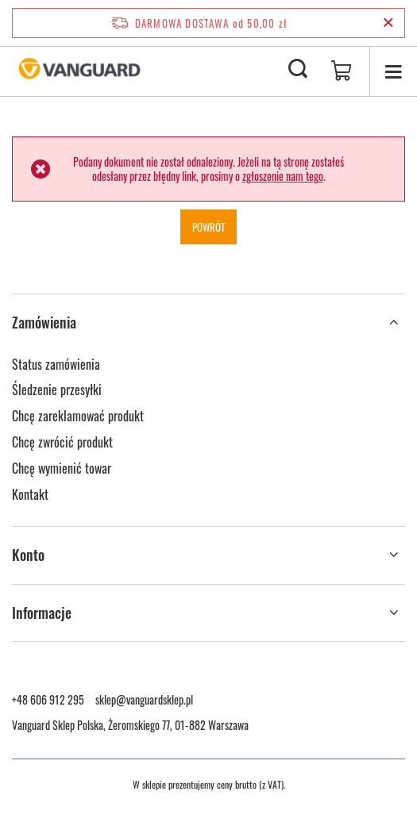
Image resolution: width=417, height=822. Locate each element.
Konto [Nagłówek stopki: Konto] (28, 555)
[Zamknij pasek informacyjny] (388, 23)
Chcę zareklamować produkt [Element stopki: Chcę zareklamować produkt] (78, 415)
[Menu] (393, 71)
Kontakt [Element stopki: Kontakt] (30, 494)
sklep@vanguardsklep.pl (144, 699)
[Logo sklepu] (80, 70)
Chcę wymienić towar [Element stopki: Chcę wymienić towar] (61, 468)
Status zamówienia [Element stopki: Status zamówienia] (56, 364)
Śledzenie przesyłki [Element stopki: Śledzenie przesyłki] (57, 389)
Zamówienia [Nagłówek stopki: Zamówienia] (44, 322)
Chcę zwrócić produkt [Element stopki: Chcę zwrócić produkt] (62, 441)
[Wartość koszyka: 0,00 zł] (341, 71)
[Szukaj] (298, 70)
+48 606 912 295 (48, 699)
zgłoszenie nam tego (282, 175)
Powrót (208, 227)
